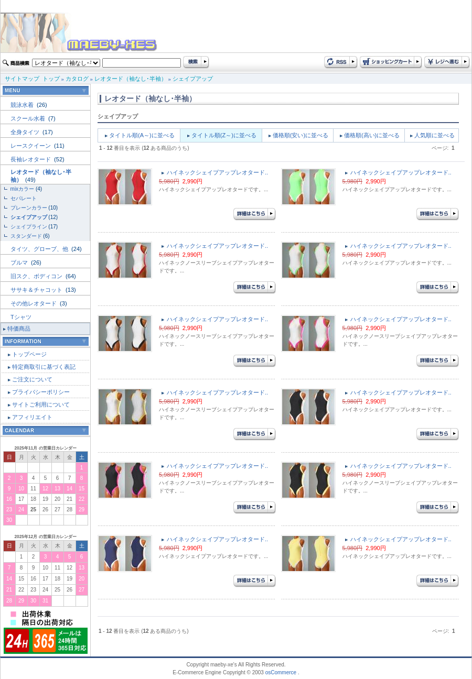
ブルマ (19, 262)
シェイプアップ (193, 78)
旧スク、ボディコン (37, 276)
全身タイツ (25, 132)
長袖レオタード (31, 159)
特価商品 (18, 328)
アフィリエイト (32, 417)
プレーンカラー (28, 208)
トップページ (29, 354)
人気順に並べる (434, 135)
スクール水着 (28, 118)
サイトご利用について (41, 404)
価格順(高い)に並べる (372, 135)
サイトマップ (22, 78)
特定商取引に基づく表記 (44, 367)
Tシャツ (20, 317)
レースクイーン (31, 146)
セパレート (23, 198)
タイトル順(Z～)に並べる (223, 135)
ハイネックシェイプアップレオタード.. (217, 172)
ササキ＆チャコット (37, 290)
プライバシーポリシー (41, 392)
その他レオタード (34, 303)
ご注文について (32, 379)
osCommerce (280, 672)
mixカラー (22, 189)
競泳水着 (22, 105)
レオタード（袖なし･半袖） (130, 78)
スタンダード (26, 236)
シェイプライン (28, 226)
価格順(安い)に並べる (300, 135)
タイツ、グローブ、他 (40, 249)
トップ (51, 78)
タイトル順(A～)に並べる (142, 135)
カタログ (77, 78)
